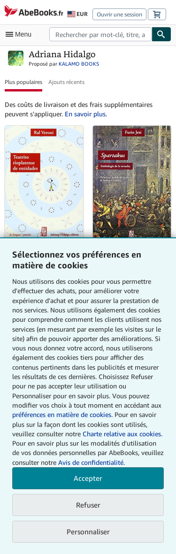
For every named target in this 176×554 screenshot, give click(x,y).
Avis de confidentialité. (91, 462)
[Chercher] (161, 34)
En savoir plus (85, 114)
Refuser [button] (88, 505)
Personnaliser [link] (88, 531)
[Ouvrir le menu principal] (20, 34)
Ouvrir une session (119, 14)
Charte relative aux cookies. (122, 434)
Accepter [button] (88, 478)
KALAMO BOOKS (79, 64)
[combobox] (100, 34)
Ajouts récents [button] (66, 81)
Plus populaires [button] (23, 81)
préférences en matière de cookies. (62, 414)
